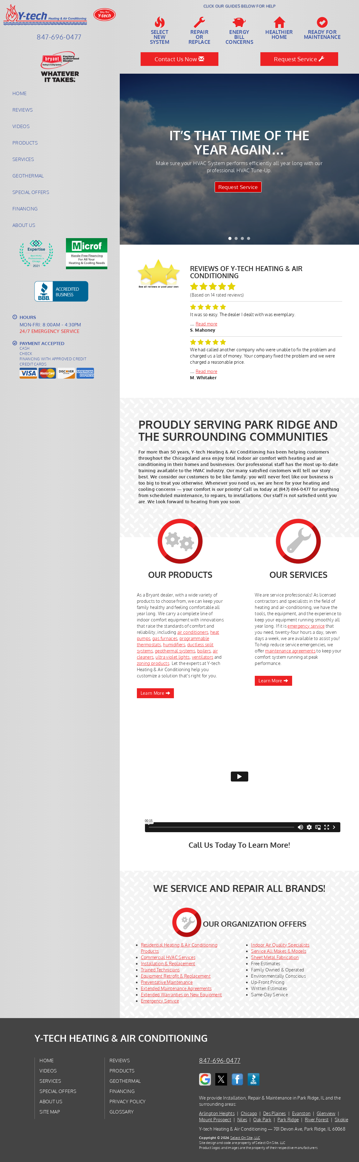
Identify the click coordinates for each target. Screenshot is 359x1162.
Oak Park (262, 1119)
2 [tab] (238, 240)
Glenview (326, 1113)
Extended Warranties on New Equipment (181, 994)
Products (25, 142)
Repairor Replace (199, 30)
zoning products (153, 663)
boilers (204, 650)
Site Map (50, 1111)
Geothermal (28, 175)
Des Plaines (274, 1113)
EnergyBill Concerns (239, 30)
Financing (25, 208)
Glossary (122, 1111)
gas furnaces (164, 638)
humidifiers (174, 644)
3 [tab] (244, 240)
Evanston (301, 1113)
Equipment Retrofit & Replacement (176, 976)
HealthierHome (279, 28)
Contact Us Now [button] (179, 59)
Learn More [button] (155, 693)
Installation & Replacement (168, 963)
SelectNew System (159, 30)
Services (23, 159)
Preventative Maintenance (167, 982)
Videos (21, 126)
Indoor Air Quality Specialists (280, 945)
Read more (206, 323)
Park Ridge (288, 1119)
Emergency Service (160, 1000)
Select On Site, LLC (245, 1137)
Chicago (249, 1113)
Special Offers (30, 192)
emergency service (305, 626)
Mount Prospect (215, 1119)
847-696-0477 (219, 1060)
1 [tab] (231, 240)
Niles (242, 1119)
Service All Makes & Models (278, 951)
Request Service (237, 188)
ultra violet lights (173, 657)
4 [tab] (250, 240)
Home (19, 93)
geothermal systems (175, 650)
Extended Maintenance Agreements (176, 988)
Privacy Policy (128, 1101)
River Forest (317, 1119)
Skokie (341, 1119)
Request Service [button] (299, 59)
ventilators (202, 657)
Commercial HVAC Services (168, 957)
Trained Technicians (160, 969)
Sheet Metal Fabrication (275, 957)
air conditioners (192, 632)
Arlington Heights (217, 1113)
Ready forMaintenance (322, 28)
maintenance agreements (290, 650)
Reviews (22, 110)
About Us (23, 225)
